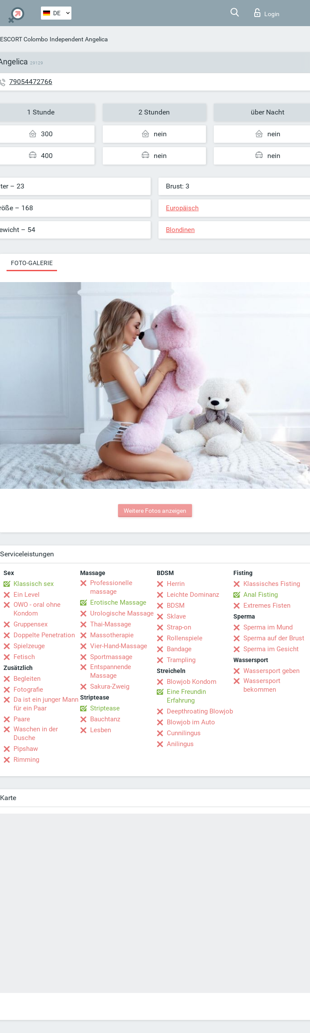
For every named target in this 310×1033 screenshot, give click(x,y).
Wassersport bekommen (261, 685)
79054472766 (30, 81)
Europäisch (182, 208)
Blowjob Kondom (191, 682)
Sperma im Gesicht (271, 649)
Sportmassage (111, 657)
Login (267, 12)
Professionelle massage (111, 587)
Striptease (105, 708)
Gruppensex (30, 624)
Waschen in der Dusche (35, 733)
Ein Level (26, 595)
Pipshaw (25, 749)
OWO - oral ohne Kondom (37, 609)
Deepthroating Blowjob (200, 711)
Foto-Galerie (32, 262)
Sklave (176, 616)
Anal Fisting (260, 595)
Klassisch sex (33, 584)
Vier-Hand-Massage (118, 646)
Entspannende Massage (110, 671)
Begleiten (26, 679)
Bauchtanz (105, 719)
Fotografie (28, 689)
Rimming (26, 760)
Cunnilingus (184, 733)
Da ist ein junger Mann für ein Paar (45, 704)
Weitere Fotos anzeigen (155, 510)
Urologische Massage (122, 613)
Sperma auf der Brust (273, 638)
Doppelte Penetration (44, 635)
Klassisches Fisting (271, 584)
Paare (21, 719)
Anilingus (180, 744)
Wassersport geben (271, 671)
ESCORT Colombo (24, 39)
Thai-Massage (110, 624)
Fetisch (24, 657)
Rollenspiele (184, 638)
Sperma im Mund (268, 627)
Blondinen (180, 230)
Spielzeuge (29, 646)
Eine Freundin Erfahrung (186, 696)
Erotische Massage (118, 602)
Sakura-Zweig (109, 686)
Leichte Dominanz (193, 595)
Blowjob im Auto (191, 722)
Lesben (100, 730)
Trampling (181, 660)
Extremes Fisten (266, 605)
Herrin (176, 584)
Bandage (179, 649)
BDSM (176, 605)
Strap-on (179, 627)
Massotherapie (112, 635)
